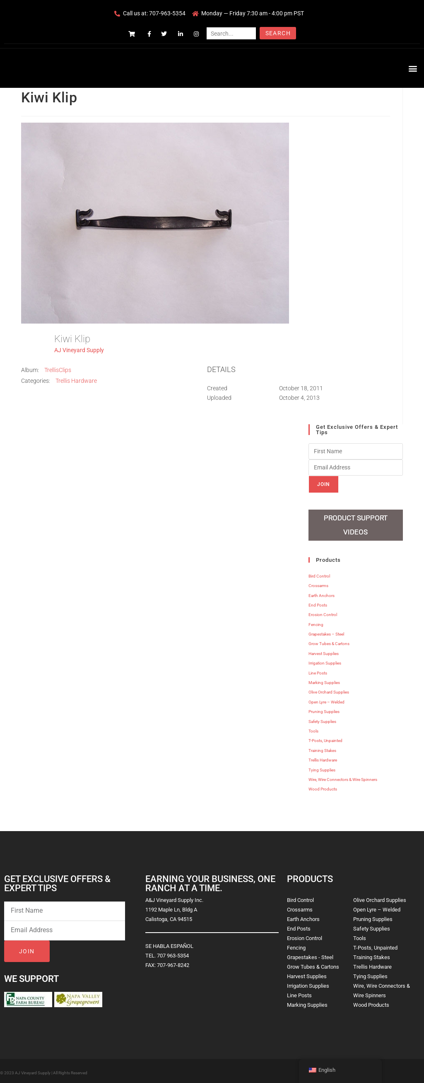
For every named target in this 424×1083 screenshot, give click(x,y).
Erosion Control (322, 612)
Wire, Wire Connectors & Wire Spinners (342, 776)
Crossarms (318, 582)
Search (278, 33)
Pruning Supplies (324, 708)
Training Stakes (322, 747)
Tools (313, 728)
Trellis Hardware (76, 380)
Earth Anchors (321, 592)
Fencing (315, 621)
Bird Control (319, 573)
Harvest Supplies (323, 650)
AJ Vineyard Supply (79, 350)
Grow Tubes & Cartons (328, 641)
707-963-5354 (167, 13)
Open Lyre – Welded (326, 699)
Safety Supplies (322, 718)
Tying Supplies (321, 767)
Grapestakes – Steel (326, 631)
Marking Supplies (324, 679)
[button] (413, 68)
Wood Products (322, 786)
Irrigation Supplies (324, 660)
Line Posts (317, 670)
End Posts (317, 602)
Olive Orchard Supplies (328, 689)
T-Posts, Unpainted (325, 738)
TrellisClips (57, 370)
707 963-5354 (173, 953)
